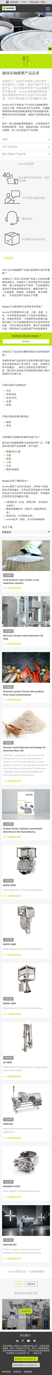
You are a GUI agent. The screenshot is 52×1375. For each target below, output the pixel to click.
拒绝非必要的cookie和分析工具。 (26, 1365)
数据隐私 (28, 1371)
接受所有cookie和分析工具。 (26, 1359)
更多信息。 (39, 1353)
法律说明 (17, 1371)
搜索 (44, 2)
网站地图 (34, 2)
